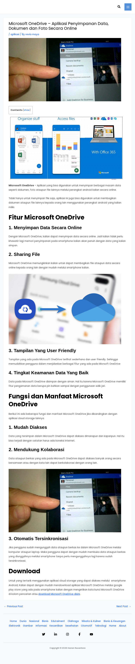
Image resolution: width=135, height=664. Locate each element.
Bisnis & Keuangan (114, 621)
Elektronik (14, 625)
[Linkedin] (55, 634)
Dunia (23, 621)
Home (13, 621)
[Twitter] (43, 634)
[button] (119, 7)
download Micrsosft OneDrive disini (59, 594)
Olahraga (73, 621)
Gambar (28, 625)
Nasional (34, 621)
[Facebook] (79, 634)
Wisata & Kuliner (91, 621)
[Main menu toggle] (128, 7)
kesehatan (72, 625)
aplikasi (15, 34)
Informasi (41, 625)
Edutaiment (58, 621)
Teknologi (100, 625)
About (122, 625)
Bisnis (45, 621)
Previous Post (13, 606)
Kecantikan (56, 625)
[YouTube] (91, 634)
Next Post (124, 606)
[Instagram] (67, 634)
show (27, 110)
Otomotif (86, 625)
